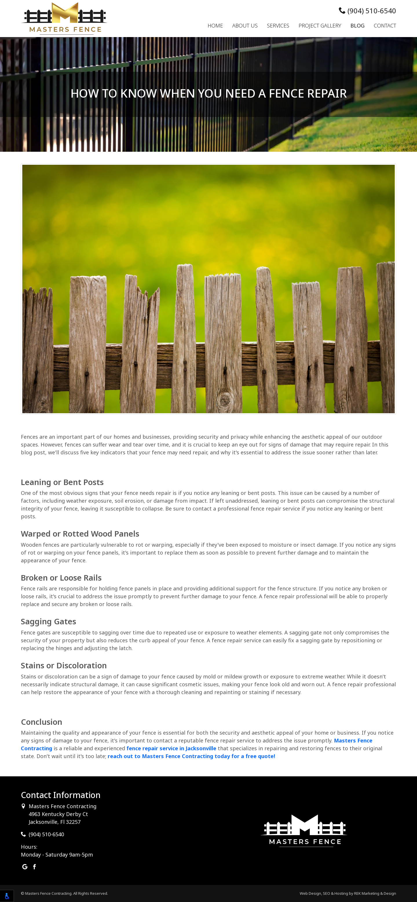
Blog (357, 25)
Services (278, 25)
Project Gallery (320, 25)
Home (215, 25)
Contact (385, 25)
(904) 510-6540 (367, 10)
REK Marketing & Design (375, 893)
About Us (245, 25)
